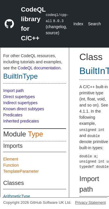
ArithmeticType (16, 196)
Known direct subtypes (23, 109)
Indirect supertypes (20, 102)
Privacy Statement (90, 202)
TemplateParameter (21, 171)
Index (78, 23)
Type (35, 134)
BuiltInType (20, 76)
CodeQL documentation (39, 68)
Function (11, 165)
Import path (13, 90)
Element (10, 159)
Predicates (12, 115)
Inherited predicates (21, 121)
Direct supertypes (19, 96)
